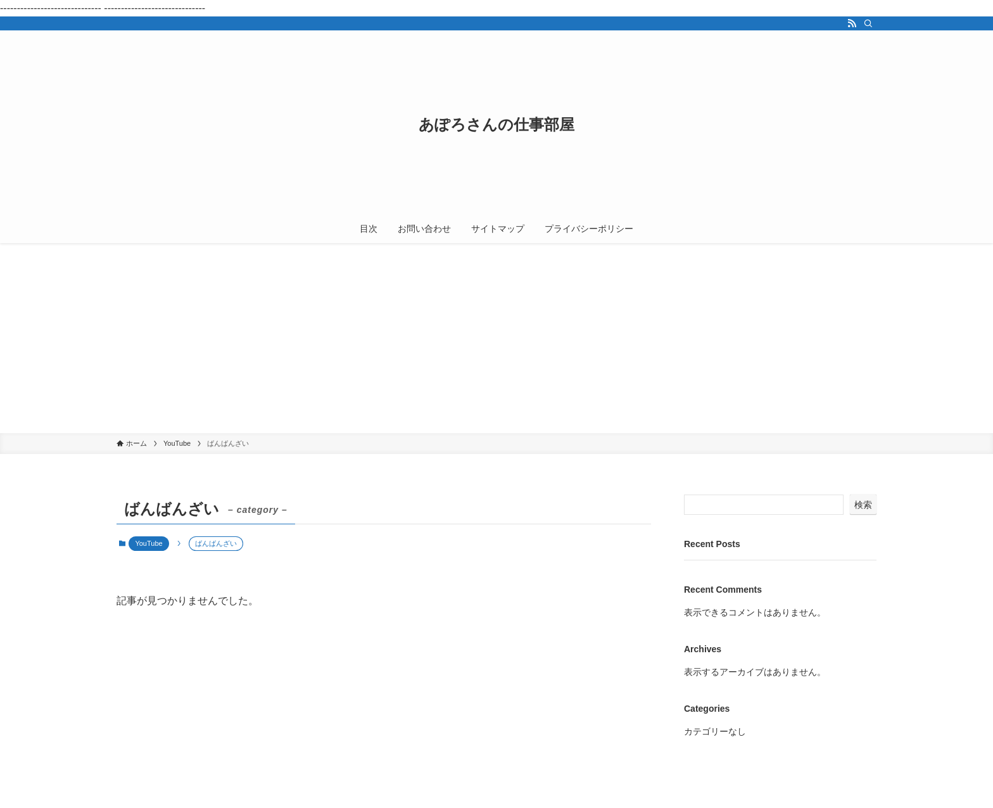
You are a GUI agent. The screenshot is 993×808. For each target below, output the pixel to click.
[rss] (852, 23)
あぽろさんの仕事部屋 (496, 124)
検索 (863, 505)
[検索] (868, 23)
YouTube (148, 543)
